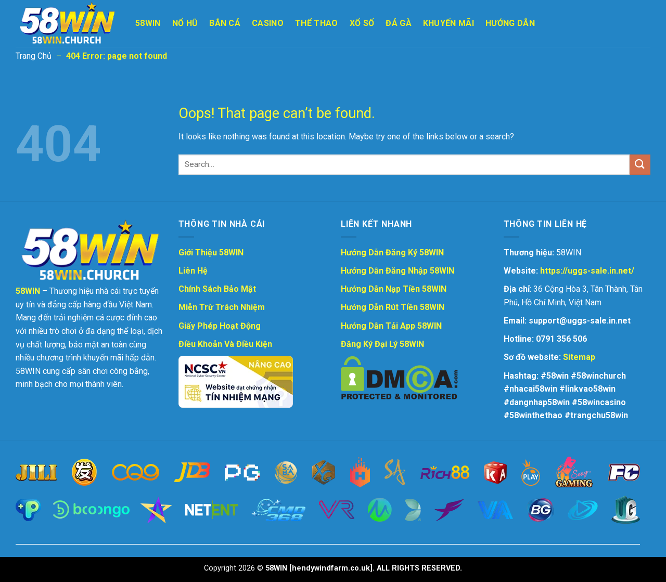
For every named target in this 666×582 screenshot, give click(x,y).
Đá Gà (399, 23)
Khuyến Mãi (448, 23)
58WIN (148, 23)
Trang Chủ (34, 56)
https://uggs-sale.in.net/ (587, 271)
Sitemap (579, 357)
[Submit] (640, 164)
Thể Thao (316, 23)
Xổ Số (362, 23)
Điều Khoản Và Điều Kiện (225, 344)
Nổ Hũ (185, 23)
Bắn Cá (224, 23)
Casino (268, 23)
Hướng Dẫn (510, 23)
